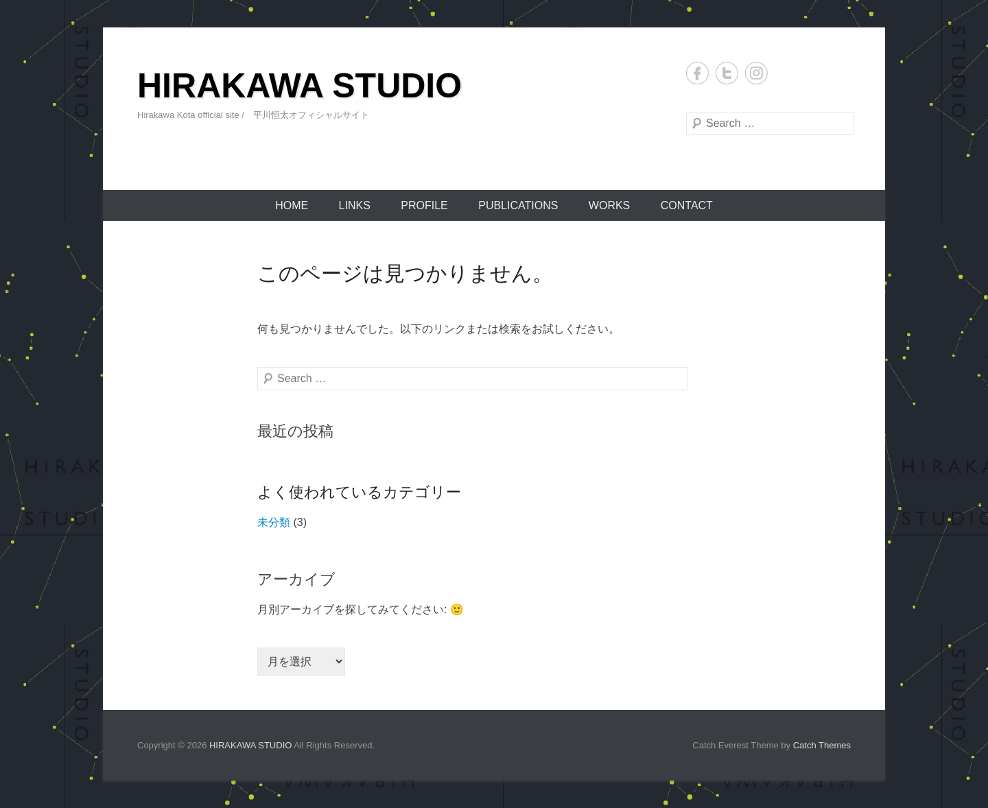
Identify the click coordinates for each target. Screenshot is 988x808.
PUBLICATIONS (518, 205)
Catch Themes (822, 745)
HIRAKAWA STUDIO (299, 86)
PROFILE (424, 205)
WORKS (609, 205)
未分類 (273, 522)
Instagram (756, 73)
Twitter (727, 73)
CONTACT (687, 205)
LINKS (354, 205)
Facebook (697, 73)
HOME (291, 205)
